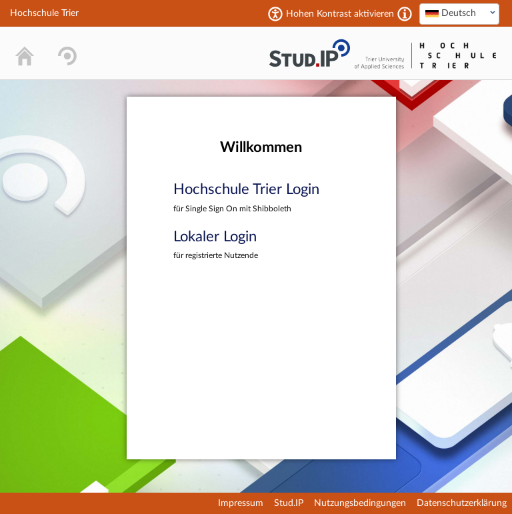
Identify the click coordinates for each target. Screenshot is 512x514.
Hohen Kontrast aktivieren (340, 14)
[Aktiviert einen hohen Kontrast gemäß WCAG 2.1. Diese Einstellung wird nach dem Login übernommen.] (405, 14)
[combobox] (459, 14)
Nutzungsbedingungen (360, 503)
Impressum (240, 503)
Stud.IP (288, 503)
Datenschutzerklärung (462, 503)
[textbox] (459, 13)
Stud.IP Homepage (309, 53)
